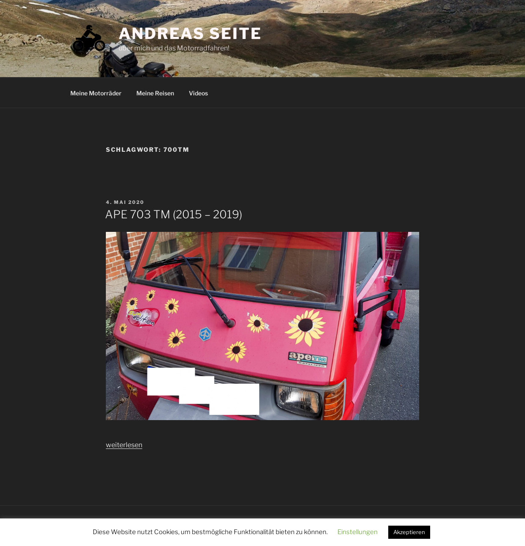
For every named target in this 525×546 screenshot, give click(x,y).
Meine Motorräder (96, 93)
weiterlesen (124, 445)
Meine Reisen (155, 93)
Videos (198, 93)
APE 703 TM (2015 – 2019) (173, 214)
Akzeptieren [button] (409, 532)
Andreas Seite (190, 33)
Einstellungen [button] (357, 532)
